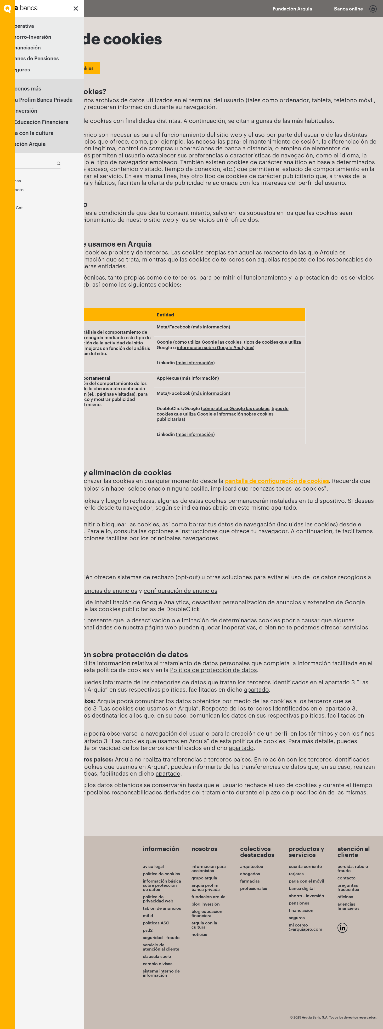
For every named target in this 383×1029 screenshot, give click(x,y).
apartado (256, 689)
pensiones (299, 903)
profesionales (253, 888)
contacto (346, 878)
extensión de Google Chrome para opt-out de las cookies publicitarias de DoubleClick (193, 605)
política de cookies (161, 874)
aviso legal (153, 866)
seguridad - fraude (161, 937)
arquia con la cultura (204, 925)
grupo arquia (204, 878)
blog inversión (206, 904)
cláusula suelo (157, 956)
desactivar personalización (230, 602)
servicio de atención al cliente (161, 947)
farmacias (250, 881)
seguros (297, 918)
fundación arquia (209, 897)
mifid (148, 915)
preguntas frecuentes (348, 887)
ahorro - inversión (306, 896)
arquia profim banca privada (206, 887)
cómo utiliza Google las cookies (208, 341)
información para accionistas (209, 868)
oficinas (345, 897)
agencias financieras (348, 906)
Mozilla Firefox (44, 565)
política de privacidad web (158, 899)
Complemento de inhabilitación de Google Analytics (117, 602)
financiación (301, 910)
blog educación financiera (207, 913)
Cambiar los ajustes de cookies (60, 68)
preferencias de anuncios (101, 590)
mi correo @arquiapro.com (305, 927)
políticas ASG (156, 923)
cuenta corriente (305, 866)
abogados (250, 874)
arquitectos (251, 866)
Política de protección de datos (213, 669)
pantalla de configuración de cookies (277, 481)
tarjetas (296, 874)
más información (211, 326)
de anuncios (284, 602)
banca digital (301, 888)
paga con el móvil (306, 881)
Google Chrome (47, 551)
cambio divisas (157, 964)
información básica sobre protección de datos (162, 885)
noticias (199, 934)
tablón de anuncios (162, 908)
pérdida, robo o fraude (352, 868)
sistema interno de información (161, 973)
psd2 (148, 930)
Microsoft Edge (46, 558)
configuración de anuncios (180, 590)
